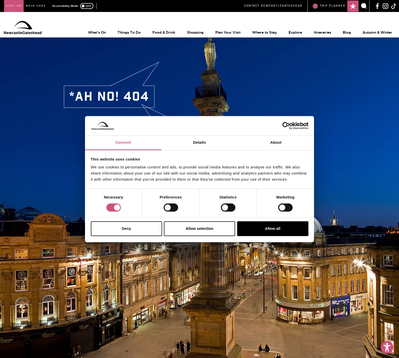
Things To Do (126, 31)
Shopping (192, 31)
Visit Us (14, 6)
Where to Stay (261, 31)
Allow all (272, 229)
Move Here (36, 6)
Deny (126, 229)
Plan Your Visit (224, 31)
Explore (292, 31)
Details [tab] (199, 142)
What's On (94, 31)
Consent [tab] (123, 142)
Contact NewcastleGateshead (273, 6)
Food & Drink (160, 31)
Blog (344, 31)
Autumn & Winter (374, 31)
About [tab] (275, 142)
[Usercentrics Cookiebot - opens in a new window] (286, 125)
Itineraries (319, 31)
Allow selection (199, 229)
